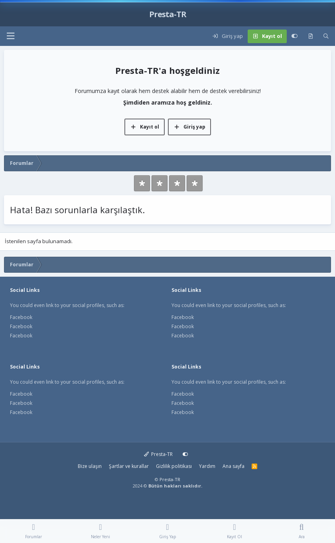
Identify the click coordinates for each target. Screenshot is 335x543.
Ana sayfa (233, 466)
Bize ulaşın (90, 466)
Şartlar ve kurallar (129, 466)
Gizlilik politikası (174, 466)
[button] (10, 36)
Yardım (207, 466)
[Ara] (326, 36)
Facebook (21, 317)
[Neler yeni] (310, 36)
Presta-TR (158, 454)
